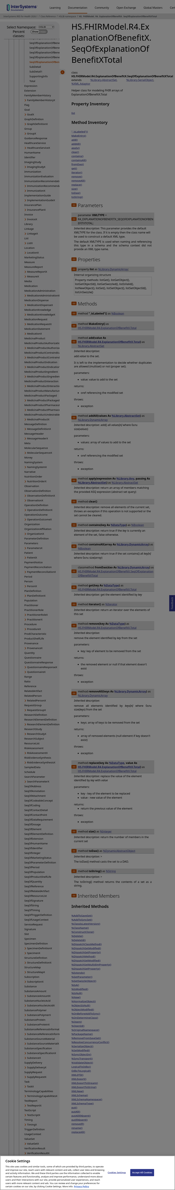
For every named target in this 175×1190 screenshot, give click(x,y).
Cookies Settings (117, 1175)
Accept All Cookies (142, 1175)
